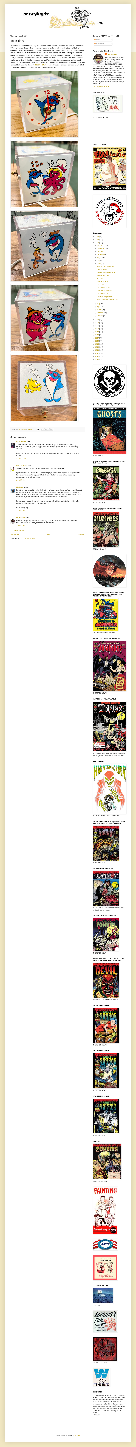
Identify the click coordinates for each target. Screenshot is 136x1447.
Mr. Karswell (21, 517)
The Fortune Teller (103, 294)
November (101, 248)
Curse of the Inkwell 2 (104, 291)
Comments (99, 44)
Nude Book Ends (103, 281)
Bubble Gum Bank (103, 275)
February (100, 313)
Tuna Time (100, 284)
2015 (97, 344)
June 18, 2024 (21, 526)
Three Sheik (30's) (103, 288)
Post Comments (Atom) (28, 538)
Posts (97, 40)
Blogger (77, 1435)
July (98, 260)
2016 (97, 341)
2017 (97, 338)
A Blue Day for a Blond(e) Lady (107, 300)
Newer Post (15, 535)
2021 (97, 326)
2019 (97, 332)
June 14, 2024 (21, 511)
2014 (97, 347)
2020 (97, 329)
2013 (97, 350)
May (99, 304)
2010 (97, 359)
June (99, 263)
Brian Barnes (21, 441)
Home (48, 535)
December (101, 245)
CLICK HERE (40, 65)
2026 (97, 236)
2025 (97, 239)
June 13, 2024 (21, 458)
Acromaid (100, 278)
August (100, 257)
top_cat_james (21, 465)
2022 (97, 323)
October (100, 251)
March (99, 310)
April (99, 307)
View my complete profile (101, 87)
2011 (97, 356)
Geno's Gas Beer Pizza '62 (106, 272)
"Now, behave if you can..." (106, 266)
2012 (97, 353)
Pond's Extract (102, 269)
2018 (97, 335)
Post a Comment (19, 530)
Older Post (80, 535)
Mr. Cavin (19, 487)
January (100, 316)
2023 (97, 320)
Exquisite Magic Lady (104, 297)
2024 (97, 243)
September (101, 254)
